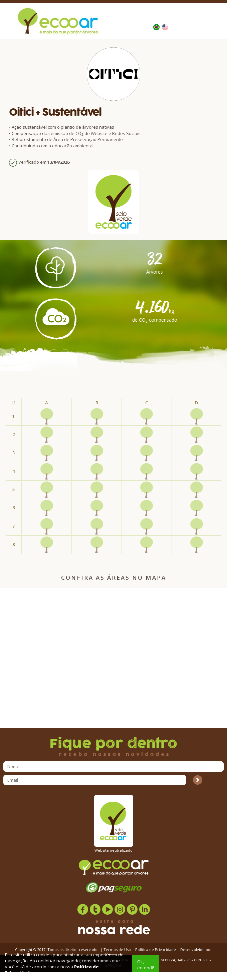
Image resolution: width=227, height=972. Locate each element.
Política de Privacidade (155, 949)
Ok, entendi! (145, 965)
